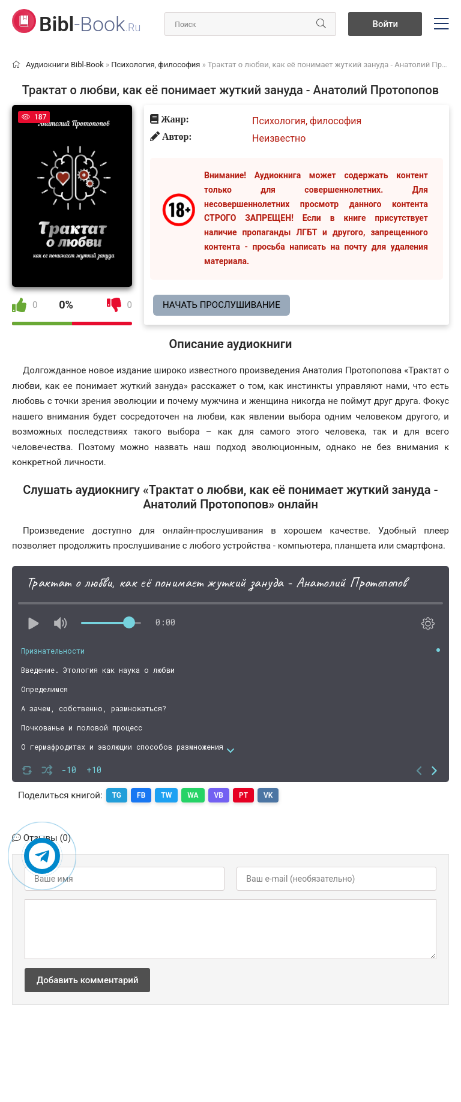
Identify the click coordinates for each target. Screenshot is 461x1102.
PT (243, 795)
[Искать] (321, 24)
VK (268, 795)
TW (166, 795)
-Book (89, 24)
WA (192, 795)
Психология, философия (306, 121)
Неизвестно (279, 138)
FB (141, 795)
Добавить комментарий (87, 980)
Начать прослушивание (221, 305)
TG (116, 795)
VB (218, 795)
